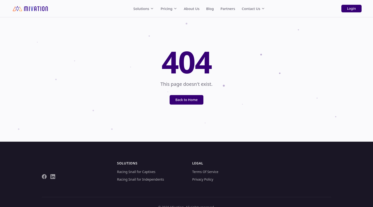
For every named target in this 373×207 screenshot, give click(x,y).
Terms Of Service (205, 171)
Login (351, 8)
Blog (210, 8)
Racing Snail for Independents (140, 179)
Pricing (169, 8)
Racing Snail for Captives (136, 171)
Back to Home (186, 99)
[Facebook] (44, 176)
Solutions (143, 8)
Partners (228, 8)
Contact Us (253, 8)
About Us (192, 8)
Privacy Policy (202, 179)
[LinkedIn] (52, 176)
